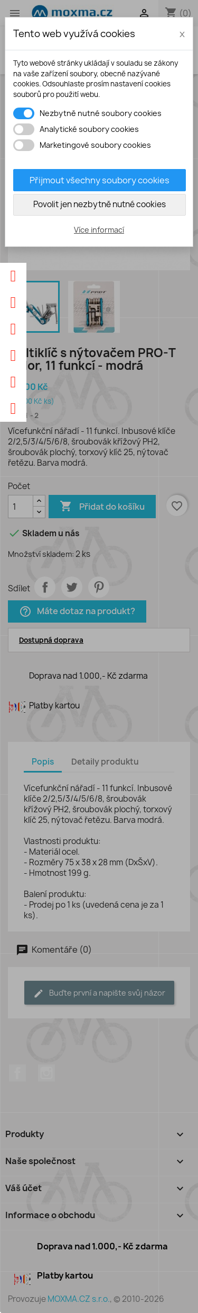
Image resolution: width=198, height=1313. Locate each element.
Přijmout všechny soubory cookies (99, 180)
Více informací (99, 230)
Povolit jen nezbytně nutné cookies (99, 204)
